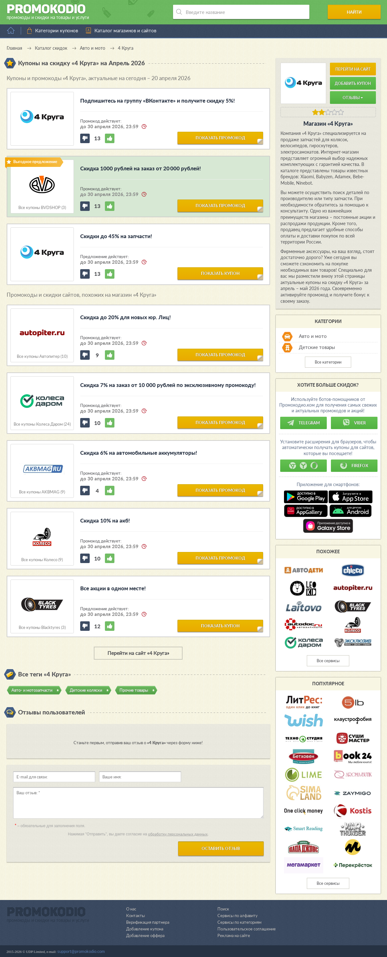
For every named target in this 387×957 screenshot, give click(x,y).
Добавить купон (353, 83)
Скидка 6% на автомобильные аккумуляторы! (138, 452)
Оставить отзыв (221, 848)
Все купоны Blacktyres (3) (42, 627)
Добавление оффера (145, 935)
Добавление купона (144, 928)
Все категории (328, 361)
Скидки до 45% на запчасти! (116, 236)
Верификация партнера (147, 922)
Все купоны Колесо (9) (42, 559)
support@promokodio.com (81, 951)
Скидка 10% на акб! (105, 520)
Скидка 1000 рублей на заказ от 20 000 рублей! (140, 168)
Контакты (135, 915)
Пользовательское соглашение (246, 928)
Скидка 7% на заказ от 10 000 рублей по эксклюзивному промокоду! (168, 385)
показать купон (220, 273)
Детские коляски (86, 690)
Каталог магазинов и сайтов (125, 30)
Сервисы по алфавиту (237, 915)
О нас (131, 908)
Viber (354, 422)
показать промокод (220, 137)
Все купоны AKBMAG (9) (42, 492)
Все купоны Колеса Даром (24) (42, 424)
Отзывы (353, 97)
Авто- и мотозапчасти (31, 690)
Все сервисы (328, 660)
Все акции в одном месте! (113, 588)
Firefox (354, 465)
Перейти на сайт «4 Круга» (138, 653)
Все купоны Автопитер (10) (42, 356)
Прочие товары (133, 690)
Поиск (223, 908)
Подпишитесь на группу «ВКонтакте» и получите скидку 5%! (157, 100)
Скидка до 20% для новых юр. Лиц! (125, 317)
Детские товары (317, 347)
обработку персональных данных (178, 834)
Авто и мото (313, 336)
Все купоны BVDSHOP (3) (42, 207)
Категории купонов (56, 30)
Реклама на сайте (233, 935)
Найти (356, 12)
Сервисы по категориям (239, 922)
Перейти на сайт (353, 69)
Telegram (303, 422)
